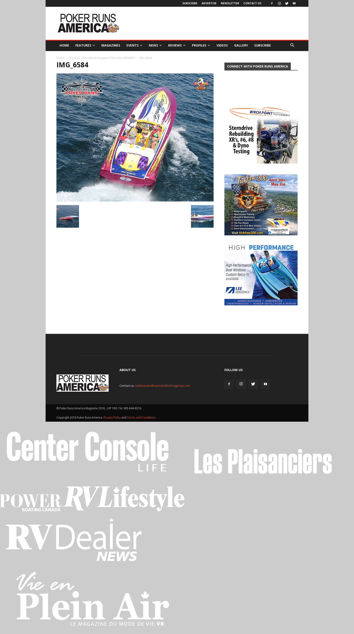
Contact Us (252, 3)
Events (134, 45)
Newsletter (230, 3)
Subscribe (189, 3)
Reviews (176, 45)
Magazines (110, 45)
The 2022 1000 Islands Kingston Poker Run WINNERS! (102, 58)
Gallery (241, 45)
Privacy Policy (112, 414)
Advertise (209, 3)
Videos (222, 45)
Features (85, 45)
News (155, 45)
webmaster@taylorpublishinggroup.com (162, 382)
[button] (292, 45)
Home (64, 45)
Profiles (201, 45)
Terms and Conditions (141, 414)
